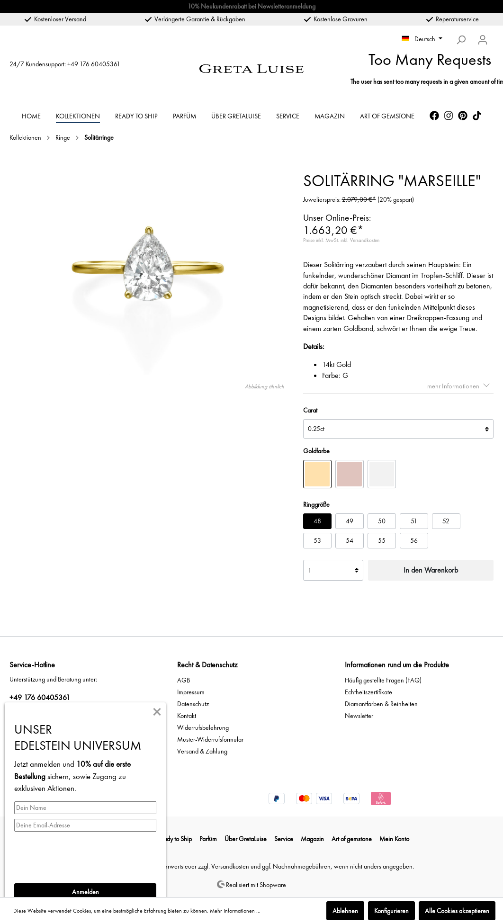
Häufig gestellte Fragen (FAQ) (383, 680)
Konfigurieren (391, 910)
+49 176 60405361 (93, 64)
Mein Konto (394, 838)
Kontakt (186, 715)
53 (317, 540)
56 (414, 540)
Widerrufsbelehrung (203, 727)
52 (445, 521)
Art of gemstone (352, 838)
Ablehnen (345, 910)
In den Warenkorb (431, 570)
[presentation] (86, 854)
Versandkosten (230, 866)
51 (414, 521)
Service (283, 838)
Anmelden (85, 892)
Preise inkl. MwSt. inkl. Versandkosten (341, 240)
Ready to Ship (174, 838)
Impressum (191, 692)
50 (382, 521)
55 (382, 540)
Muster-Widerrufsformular (210, 739)
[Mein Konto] (483, 40)
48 (317, 521)
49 (349, 521)
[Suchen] (461, 40)
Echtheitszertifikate (368, 692)
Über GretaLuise (246, 838)
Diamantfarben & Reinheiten (381, 704)
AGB (183, 680)
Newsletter (359, 715)
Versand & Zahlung (202, 751)
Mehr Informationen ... (235, 911)
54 (349, 540)
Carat (310, 410)
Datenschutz (193, 704)
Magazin (312, 838)
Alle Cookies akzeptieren (457, 910)
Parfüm (208, 838)
